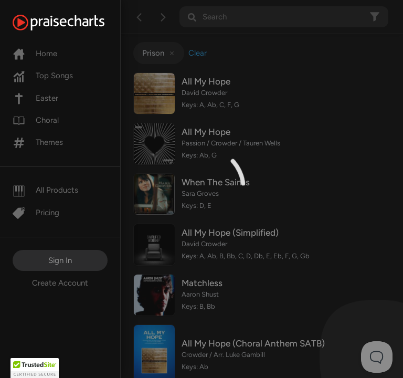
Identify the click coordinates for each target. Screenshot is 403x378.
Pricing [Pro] (36, 212)
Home (35, 53)
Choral (36, 120)
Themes (38, 142)
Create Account (60, 283)
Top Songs (43, 75)
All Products (45, 190)
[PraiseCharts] (72, 22)
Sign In (60, 260)
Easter (35, 98)
